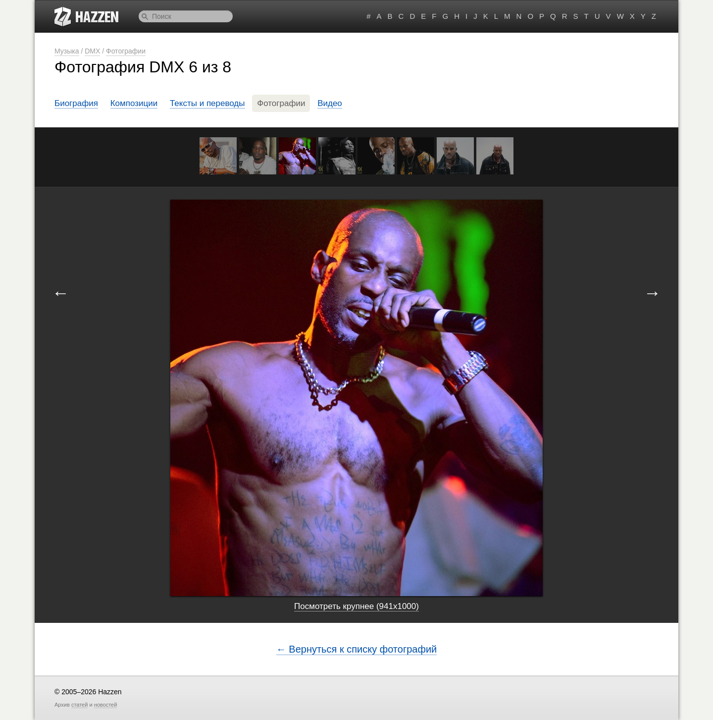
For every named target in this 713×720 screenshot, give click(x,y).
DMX (92, 51)
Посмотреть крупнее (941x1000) (356, 606)
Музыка (66, 51)
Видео (329, 103)
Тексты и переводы (207, 103)
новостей (105, 705)
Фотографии (126, 51)
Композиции (134, 103)
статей (79, 705)
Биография (76, 103)
